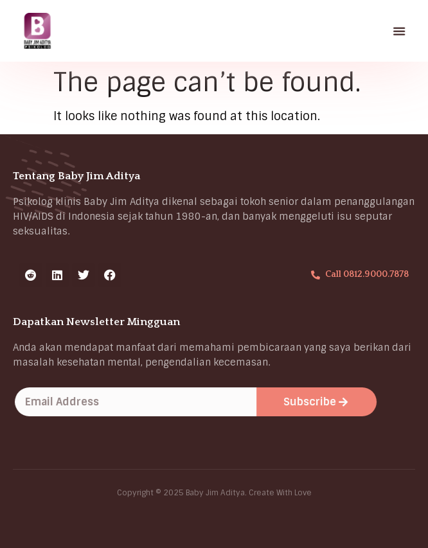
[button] (399, 30)
